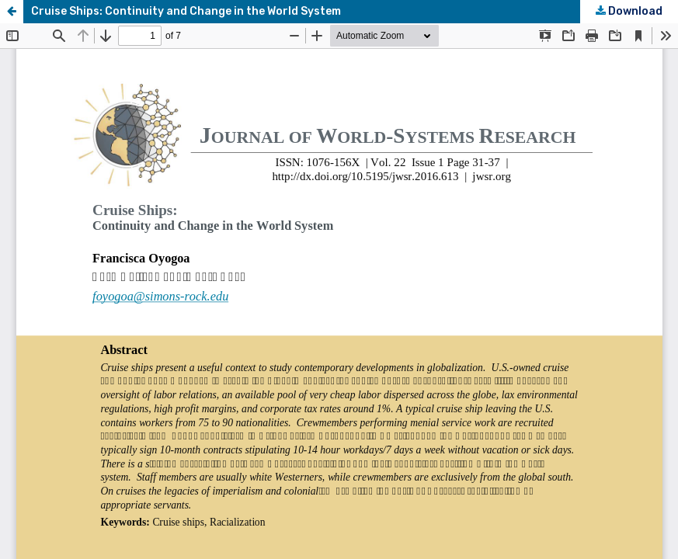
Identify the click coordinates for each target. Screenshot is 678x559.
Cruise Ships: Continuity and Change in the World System (186, 11)
